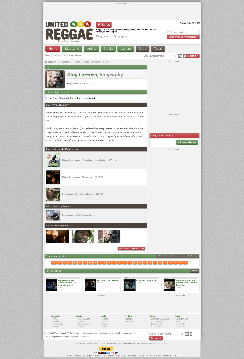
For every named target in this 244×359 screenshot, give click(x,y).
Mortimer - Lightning (146, 280)
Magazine (72, 48)
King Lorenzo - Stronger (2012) (82, 177)
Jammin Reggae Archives (83, 356)
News (54, 319)
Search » (193, 55)
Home (53, 48)
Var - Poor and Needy (107, 280)
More (142, 48)
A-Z (91, 337)
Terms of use (49, 337)
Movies (129, 321)
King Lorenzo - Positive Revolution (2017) (90, 160)
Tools (158, 48)
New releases (83, 319)
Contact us (68, 337)
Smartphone (182, 319)
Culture (126, 48)
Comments (156, 324)
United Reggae (60, 333)
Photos (105, 62)
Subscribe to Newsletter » (183, 36)
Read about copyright (127, 333)
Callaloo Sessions (160, 319)
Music (104, 324)
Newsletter (181, 324)
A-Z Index (156, 326)
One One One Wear (170, 356)
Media (108, 48)
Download (57, 324)
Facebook (181, 326)
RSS (178, 321)
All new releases (187, 142)
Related (76, 62)
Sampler (95, 62)
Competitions (157, 321)
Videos (86, 62)
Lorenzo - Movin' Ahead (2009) (82, 194)
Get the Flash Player (55, 98)
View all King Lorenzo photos (131, 248)
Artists (91, 48)
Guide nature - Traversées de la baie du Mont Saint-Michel (138, 356)
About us (58, 337)
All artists (81, 321)
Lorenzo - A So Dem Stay (78, 215)
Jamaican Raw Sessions (104, 356)
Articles (55, 321)
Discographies (84, 324)
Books (129, 319)
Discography (64, 62)
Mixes (104, 326)
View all (194, 270)
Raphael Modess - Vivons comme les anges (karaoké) (67, 282)
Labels (80, 326)
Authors (56, 326)
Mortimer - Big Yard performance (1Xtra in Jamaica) (186, 282)
